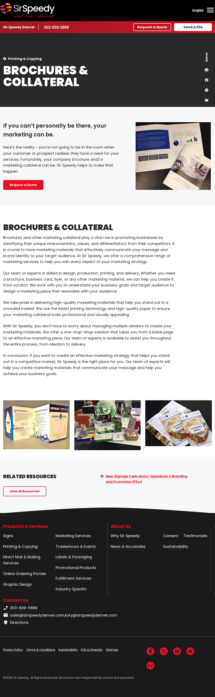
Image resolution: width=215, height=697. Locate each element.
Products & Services (26, 526)
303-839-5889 (56, 27)
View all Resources (25, 491)
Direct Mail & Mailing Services (21, 560)
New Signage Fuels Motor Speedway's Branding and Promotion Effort (146, 479)
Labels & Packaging (74, 557)
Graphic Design (17, 584)
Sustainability (175, 546)
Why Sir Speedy (125, 535)
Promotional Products (76, 567)
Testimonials (195, 535)
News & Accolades (128, 546)
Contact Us (16, 600)
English (198, 10)
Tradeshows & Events (76, 546)
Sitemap (112, 650)
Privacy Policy (13, 650)
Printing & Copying (25, 58)
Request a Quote (152, 27)
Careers (170, 535)
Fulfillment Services (73, 578)
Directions (16, 622)
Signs (8, 535)
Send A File (193, 27)
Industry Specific (71, 589)
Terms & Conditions (40, 650)
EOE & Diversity (92, 650)
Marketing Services (73, 535)
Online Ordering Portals (24, 573)
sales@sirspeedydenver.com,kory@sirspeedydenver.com (60, 615)
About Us (121, 526)
